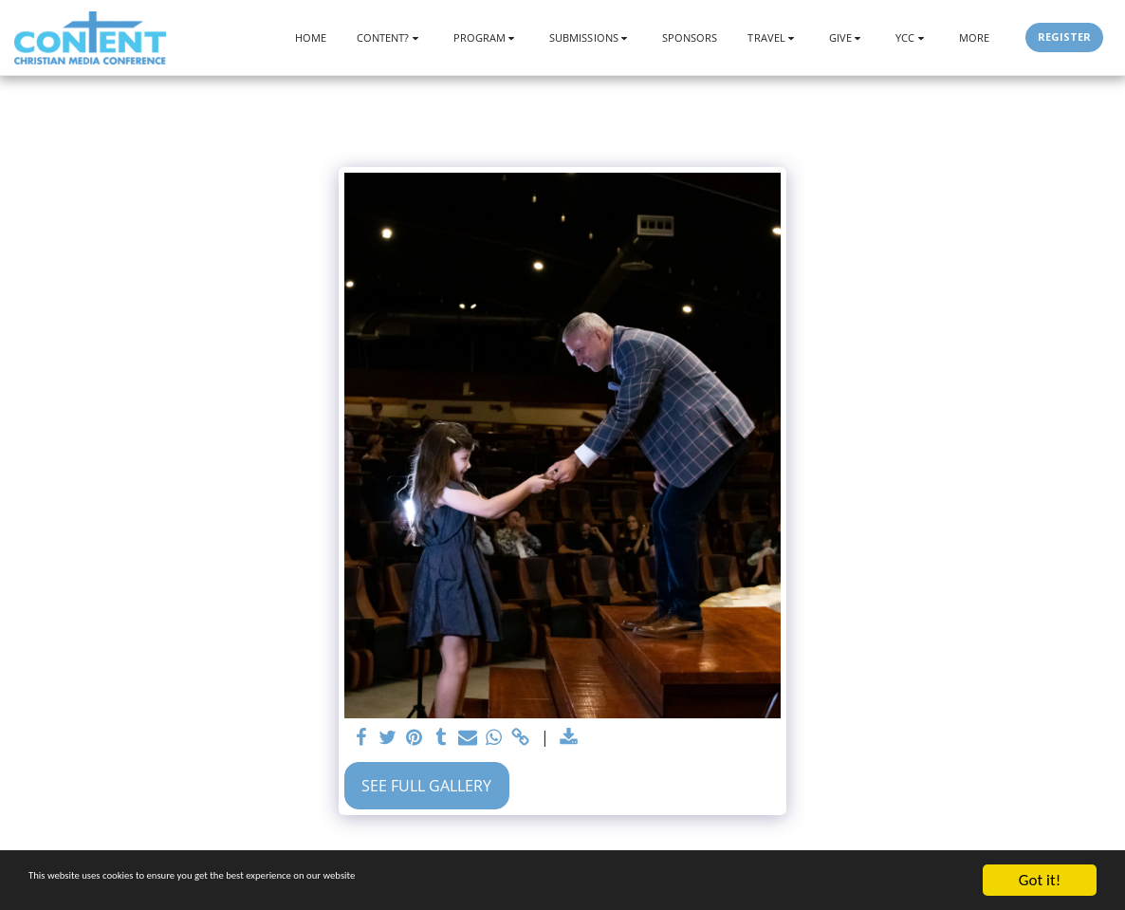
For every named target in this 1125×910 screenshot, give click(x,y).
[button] (389, 37)
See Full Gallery (426, 785)
